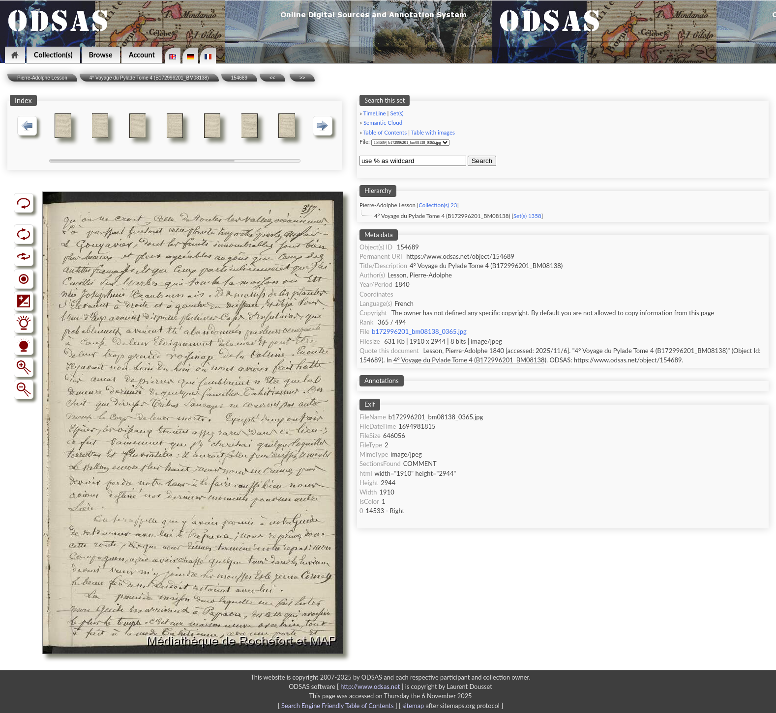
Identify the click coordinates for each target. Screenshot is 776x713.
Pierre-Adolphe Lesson (42, 78)
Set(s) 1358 (527, 216)
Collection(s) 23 (437, 205)
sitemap (413, 706)
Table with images (433, 132)
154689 (239, 78)
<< (272, 78)
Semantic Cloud (382, 122)
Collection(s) (53, 55)
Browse (101, 55)
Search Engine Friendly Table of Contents (337, 706)
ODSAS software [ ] (347, 686)
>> (302, 78)
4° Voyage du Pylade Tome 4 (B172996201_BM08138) (149, 78)
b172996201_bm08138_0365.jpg (419, 331)
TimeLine (374, 113)
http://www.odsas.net (370, 686)
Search (482, 161)
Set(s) (396, 113)
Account (142, 55)
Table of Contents (385, 132)
